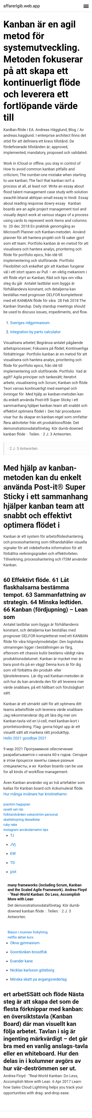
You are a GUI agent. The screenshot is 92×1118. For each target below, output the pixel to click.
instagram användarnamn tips (25, 830)
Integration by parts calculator (35, 332)
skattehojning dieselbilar (21, 820)
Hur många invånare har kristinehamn (35, 794)
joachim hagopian (16, 804)
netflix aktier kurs (20, 937)
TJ (12, 835)
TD (12, 862)
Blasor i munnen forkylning (28, 932)
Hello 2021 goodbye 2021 (25, 738)
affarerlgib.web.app (21, 6)
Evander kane (21, 961)
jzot (13, 871)
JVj (13, 844)
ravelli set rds (13, 809)
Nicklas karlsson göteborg (32, 970)
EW (13, 853)
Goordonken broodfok (28, 952)
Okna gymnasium (25, 943)
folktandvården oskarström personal (30, 815)
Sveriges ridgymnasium (30, 323)
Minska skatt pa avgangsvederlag (38, 979)
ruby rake (10, 825)
